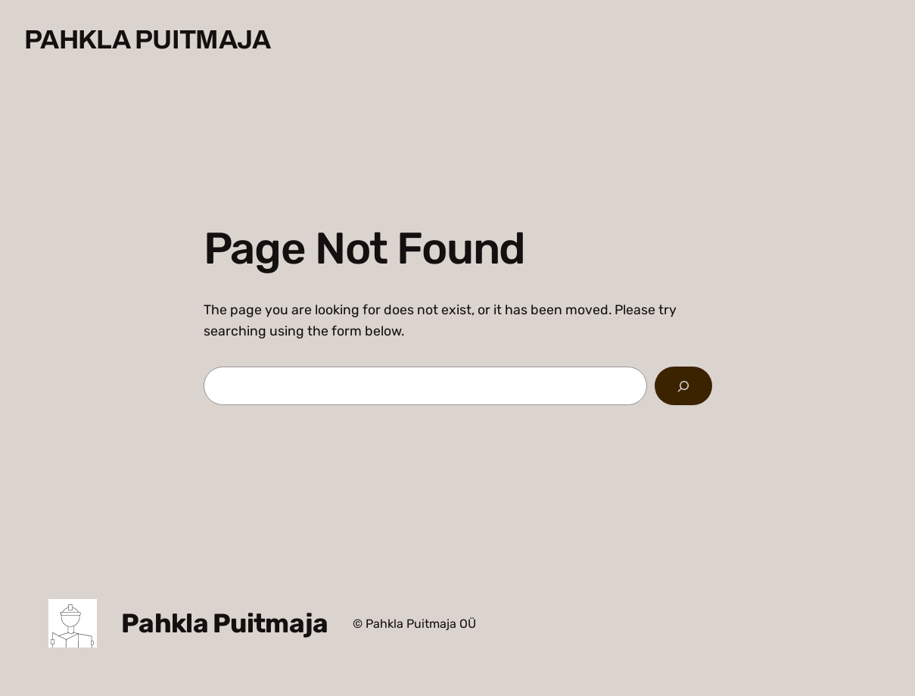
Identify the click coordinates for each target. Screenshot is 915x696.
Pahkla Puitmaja (147, 39)
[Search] (683, 386)
